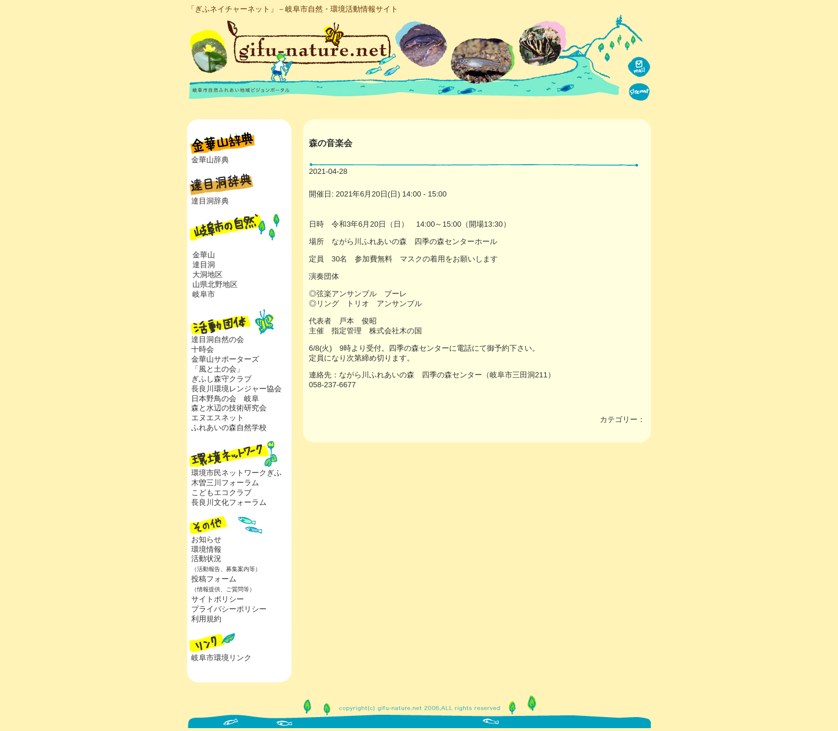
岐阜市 (203, 294)
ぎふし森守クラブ (221, 378)
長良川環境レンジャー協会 (236, 388)
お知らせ (206, 539)
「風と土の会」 (217, 369)
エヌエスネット (217, 417)
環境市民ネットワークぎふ (236, 472)
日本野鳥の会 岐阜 (225, 398)
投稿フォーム (221, 583)
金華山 (203, 254)
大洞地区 (207, 274)
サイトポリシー (217, 599)
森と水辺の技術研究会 (229, 407)
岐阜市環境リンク (221, 657)
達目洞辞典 (210, 201)
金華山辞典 (210, 159)
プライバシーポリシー (229, 609)
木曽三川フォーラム (225, 482)
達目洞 (203, 264)
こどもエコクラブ (221, 492)
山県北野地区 (215, 284)
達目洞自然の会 (217, 339)
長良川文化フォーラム (229, 502)
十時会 (202, 349)
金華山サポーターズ (225, 359)
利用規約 (206, 618)
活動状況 (224, 563)
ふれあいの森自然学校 (229, 427)
